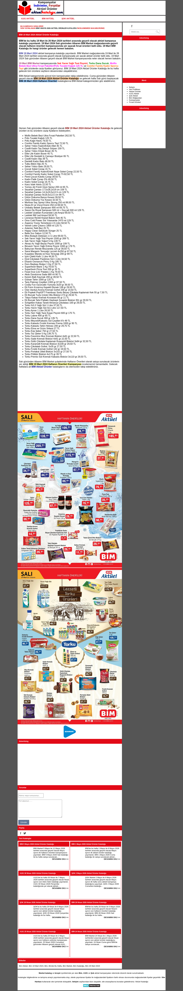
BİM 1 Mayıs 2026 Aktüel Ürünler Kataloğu (89, 844)
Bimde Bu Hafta (55, 966)
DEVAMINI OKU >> (60, 859)
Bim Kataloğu (78, 966)
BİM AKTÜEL (48, 18)
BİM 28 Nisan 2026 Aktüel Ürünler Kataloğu (89, 902)
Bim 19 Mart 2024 (36, 966)
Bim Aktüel (23, 966)
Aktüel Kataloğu (141, 982)
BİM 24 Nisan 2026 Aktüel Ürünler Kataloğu (89, 932)
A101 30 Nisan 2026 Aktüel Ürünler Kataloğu (38, 873)
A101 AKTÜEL (28, 18)
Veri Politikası (134, 89)
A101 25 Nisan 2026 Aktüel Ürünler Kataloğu (38, 932)
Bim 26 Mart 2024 (92, 966)
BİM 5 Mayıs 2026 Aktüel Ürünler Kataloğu (56, 28)
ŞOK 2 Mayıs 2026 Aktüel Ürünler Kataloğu (89, 873)
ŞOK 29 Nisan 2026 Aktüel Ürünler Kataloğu (37, 902)
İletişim (132, 87)
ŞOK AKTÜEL (68, 18)
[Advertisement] (70, 105)
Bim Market (67, 966)
